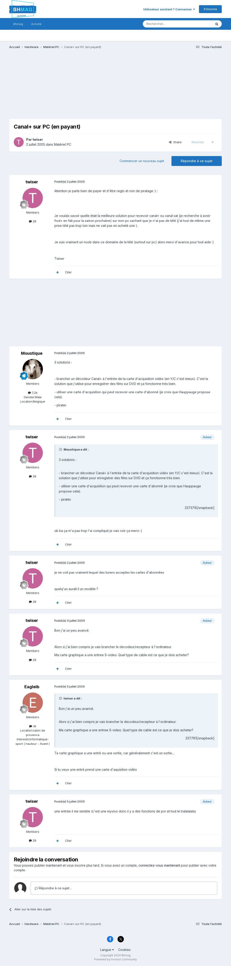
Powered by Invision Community (115, 959)
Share (175, 142)
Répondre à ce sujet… (53, 888)
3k (32, 726)
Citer (68, 272)
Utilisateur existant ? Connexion (169, 9)
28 (32, 221)
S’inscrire (210, 9)
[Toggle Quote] (61, 449)
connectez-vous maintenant (159, 865)
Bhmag (18, 24)
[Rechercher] (167, 24)
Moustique (31, 353)
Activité (36, 24)
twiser (37, 139)
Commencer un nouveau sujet (142, 161)
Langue (107, 950)
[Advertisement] (62, 87)
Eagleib (31, 686)
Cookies (124, 950)
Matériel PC (62, 144)
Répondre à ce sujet (197, 161)
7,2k (32, 392)
